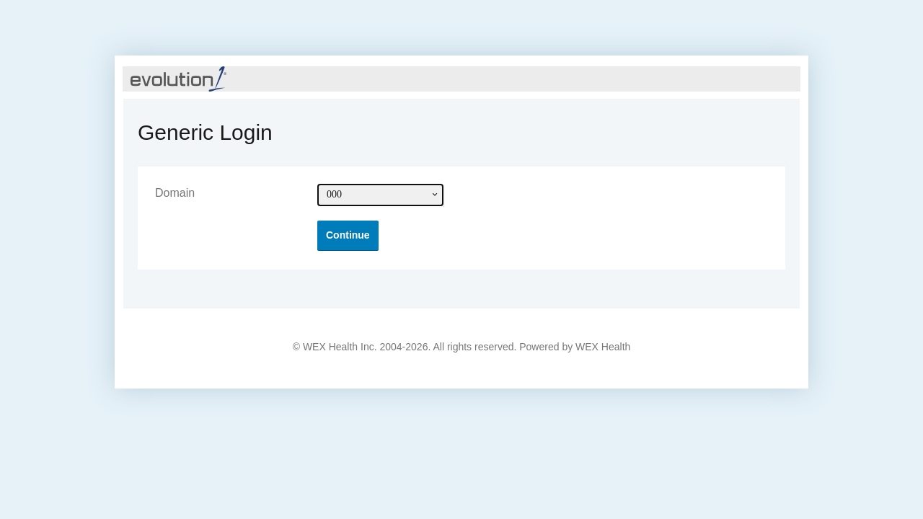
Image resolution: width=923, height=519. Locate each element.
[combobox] (380, 195)
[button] (348, 235)
